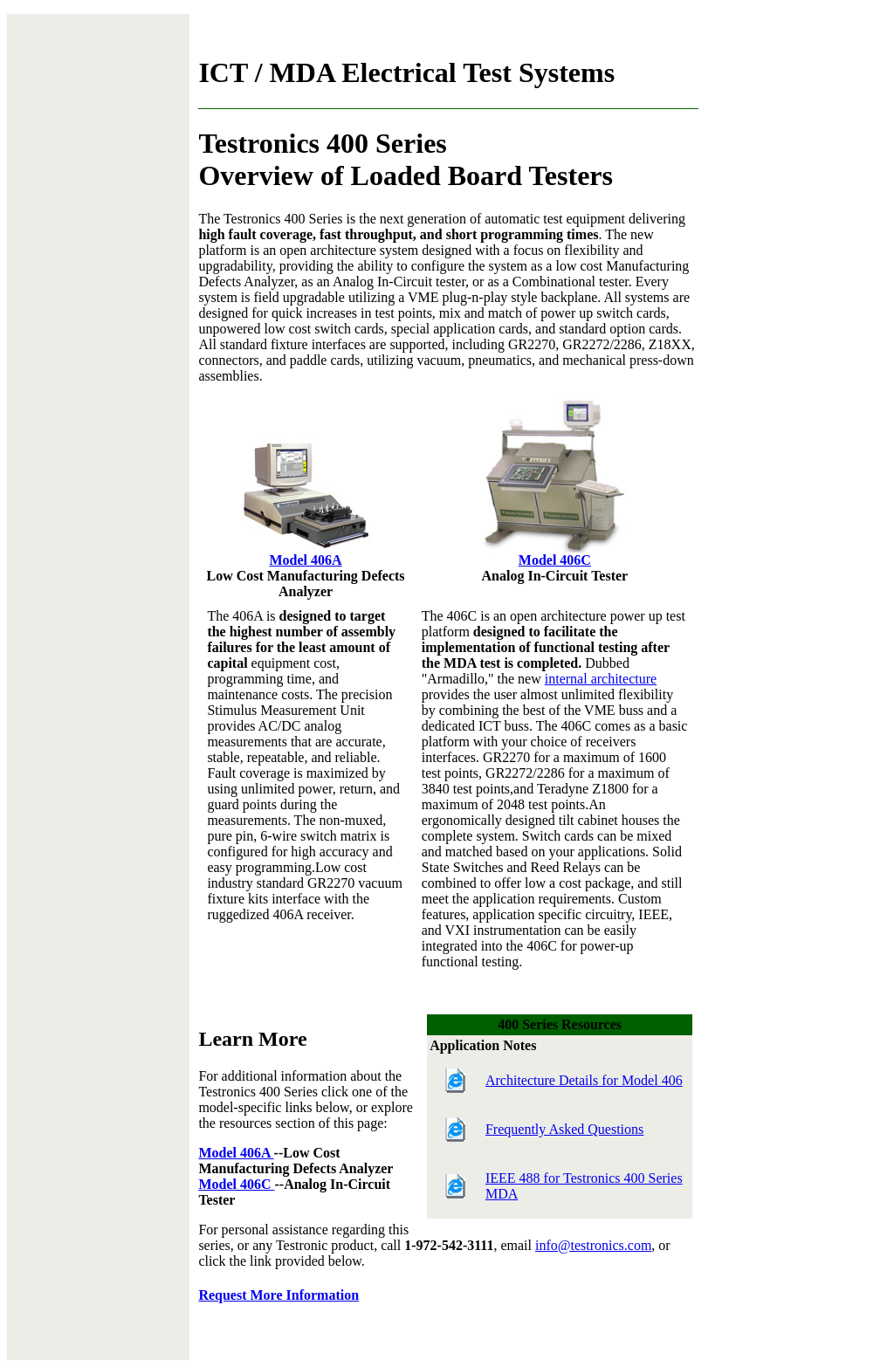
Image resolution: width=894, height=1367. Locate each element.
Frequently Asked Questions (564, 1129)
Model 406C (555, 560)
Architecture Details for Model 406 (584, 1080)
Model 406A (306, 560)
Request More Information (278, 1295)
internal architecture (601, 678)
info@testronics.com (593, 1245)
